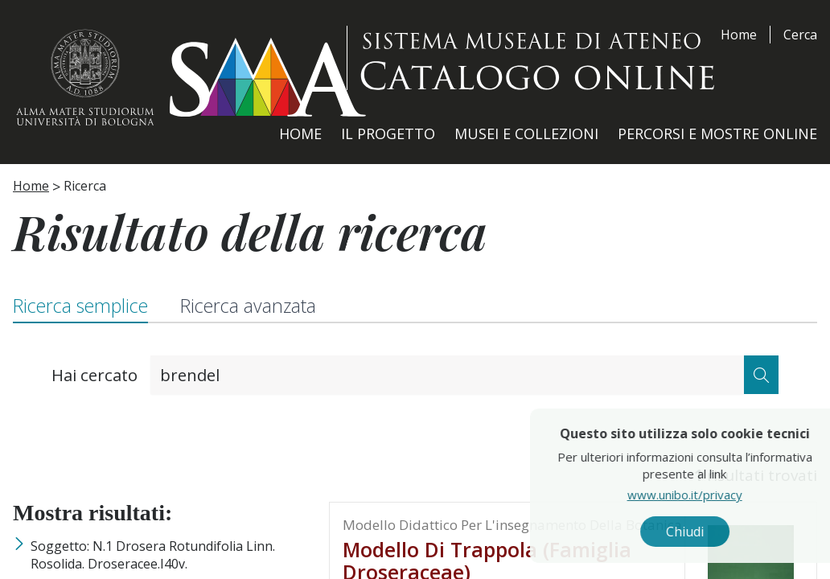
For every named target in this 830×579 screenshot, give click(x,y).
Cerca (800, 34)
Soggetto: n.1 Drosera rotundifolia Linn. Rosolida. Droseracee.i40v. (153, 555)
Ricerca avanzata (248, 305)
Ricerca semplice (80, 305)
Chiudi (714, 531)
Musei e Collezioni (526, 133)
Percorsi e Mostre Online (717, 133)
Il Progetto (388, 133)
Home (739, 34)
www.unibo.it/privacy (713, 495)
